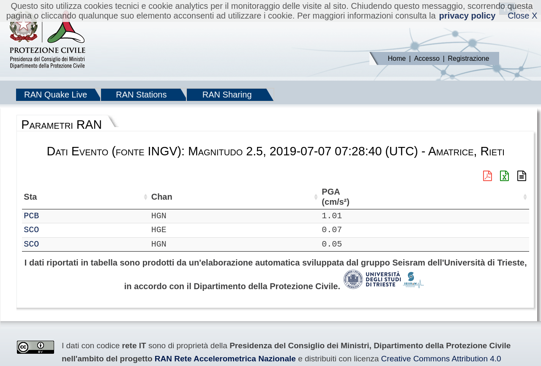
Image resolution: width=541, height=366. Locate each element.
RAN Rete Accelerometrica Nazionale (225, 358)
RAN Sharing (227, 94)
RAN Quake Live (55, 94)
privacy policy (467, 15)
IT (29, 216)
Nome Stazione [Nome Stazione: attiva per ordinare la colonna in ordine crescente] (241, 196)
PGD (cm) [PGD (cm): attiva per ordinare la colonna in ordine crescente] (504, 197)
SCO (55, 230)
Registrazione (468, 58)
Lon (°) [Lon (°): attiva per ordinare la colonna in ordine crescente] (183, 196)
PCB (55, 216)
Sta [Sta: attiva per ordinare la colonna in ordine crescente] (54, 196)
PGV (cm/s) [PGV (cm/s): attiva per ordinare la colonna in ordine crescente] (471, 197)
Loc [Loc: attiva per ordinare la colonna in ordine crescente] (111, 196)
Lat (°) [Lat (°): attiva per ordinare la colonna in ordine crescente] (141, 196)
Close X (522, 15)
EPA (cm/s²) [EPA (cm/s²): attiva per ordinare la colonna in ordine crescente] (434, 197)
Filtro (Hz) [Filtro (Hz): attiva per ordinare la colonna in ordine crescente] (306, 197)
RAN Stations (141, 94)
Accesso (427, 58)
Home (397, 58)
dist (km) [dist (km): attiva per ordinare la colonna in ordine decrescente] (362, 197)
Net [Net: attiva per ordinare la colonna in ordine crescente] (30, 196)
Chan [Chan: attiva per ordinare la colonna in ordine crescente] (82, 196)
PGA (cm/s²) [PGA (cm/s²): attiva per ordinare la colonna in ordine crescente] (395, 197)
